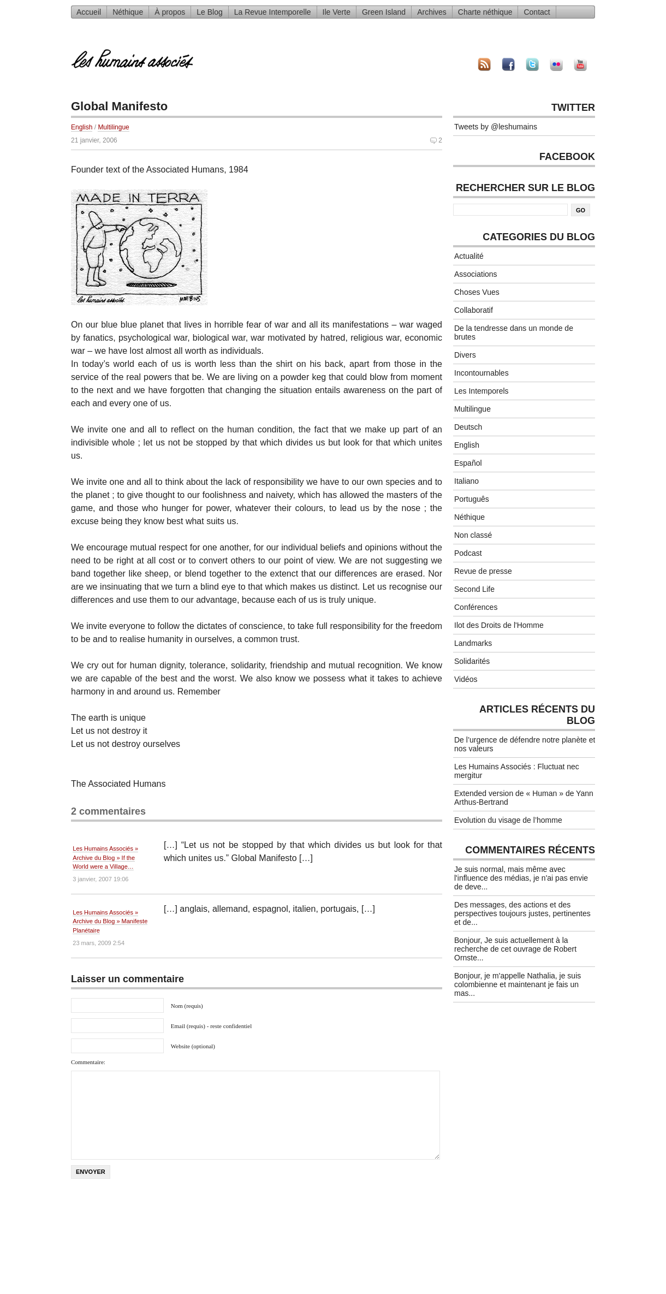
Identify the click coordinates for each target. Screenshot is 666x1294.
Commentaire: (88, 1062)
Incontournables (481, 373)
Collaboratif (473, 310)
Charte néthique (485, 12)
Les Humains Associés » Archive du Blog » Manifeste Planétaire (110, 921)
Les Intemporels (481, 391)
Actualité (469, 256)
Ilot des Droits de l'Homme (499, 625)
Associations (475, 274)
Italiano (466, 481)
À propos (169, 12)
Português (471, 499)
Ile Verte (336, 12)
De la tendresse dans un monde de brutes (513, 332)
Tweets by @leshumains (495, 126)
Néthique (127, 12)
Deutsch (468, 427)
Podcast (468, 553)
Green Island (384, 12)
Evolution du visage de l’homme (508, 820)
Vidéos (466, 679)
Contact (537, 12)
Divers (465, 355)
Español (468, 463)
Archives (432, 12)
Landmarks (473, 643)
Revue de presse (483, 571)
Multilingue (113, 127)
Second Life (474, 589)
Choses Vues (477, 292)
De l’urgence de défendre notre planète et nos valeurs (524, 744)
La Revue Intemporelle (272, 12)
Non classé (473, 535)
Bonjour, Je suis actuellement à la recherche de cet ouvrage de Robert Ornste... (515, 949)
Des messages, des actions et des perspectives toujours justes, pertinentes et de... (522, 913)
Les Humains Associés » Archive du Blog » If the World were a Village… (105, 857)
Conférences (475, 607)
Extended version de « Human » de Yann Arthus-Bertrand (523, 797)
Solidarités (472, 661)
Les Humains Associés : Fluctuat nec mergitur (516, 771)
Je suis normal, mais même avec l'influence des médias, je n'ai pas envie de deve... (521, 878)
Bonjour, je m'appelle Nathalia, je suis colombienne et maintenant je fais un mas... (517, 984)
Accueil (88, 12)
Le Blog (209, 12)
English (81, 127)
